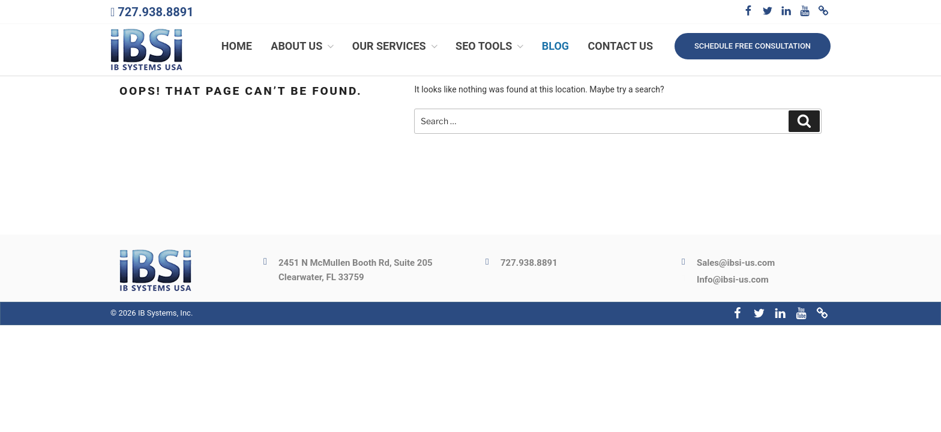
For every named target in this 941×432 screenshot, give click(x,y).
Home (236, 46)
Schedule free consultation (752, 45)
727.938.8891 (155, 12)
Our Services (396, 46)
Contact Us (620, 46)
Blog (555, 46)
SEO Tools (490, 46)
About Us (303, 46)
